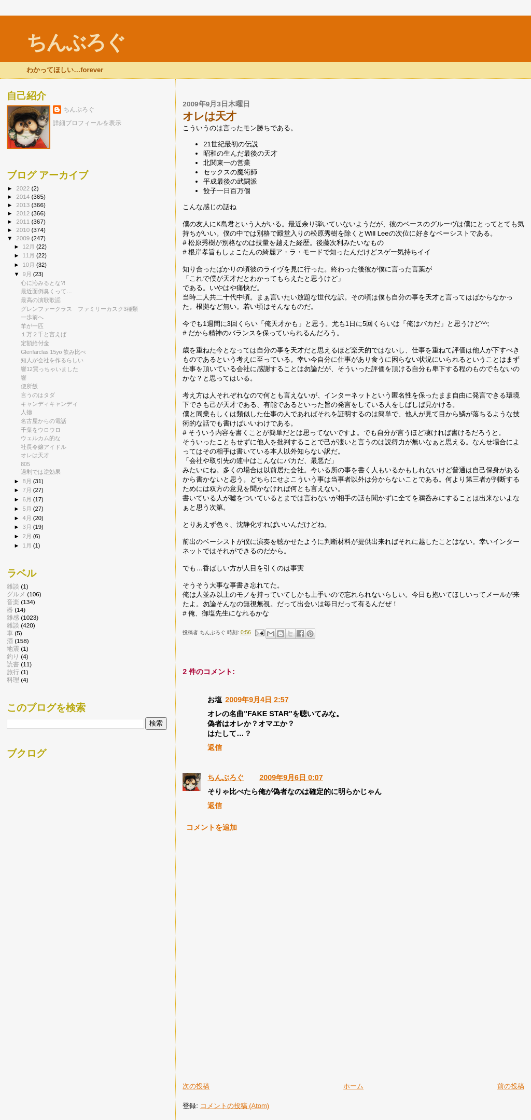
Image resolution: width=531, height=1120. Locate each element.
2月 (28, 536)
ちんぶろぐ (75, 42)
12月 (29, 246)
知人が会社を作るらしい (52, 360)
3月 (28, 527)
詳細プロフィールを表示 (87, 123)
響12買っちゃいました (49, 369)
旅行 (13, 671)
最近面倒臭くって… (46, 291)
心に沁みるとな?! (43, 283)
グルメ (16, 594)
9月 (28, 274)
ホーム (353, 1086)
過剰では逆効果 (41, 472)
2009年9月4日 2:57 (256, 699)
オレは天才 (35, 455)
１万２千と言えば (43, 334)
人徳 (26, 412)
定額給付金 (35, 343)
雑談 (13, 625)
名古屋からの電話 (43, 421)
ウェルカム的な (41, 438)
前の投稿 (510, 1086)
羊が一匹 (32, 326)
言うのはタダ (38, 395)
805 (25, 464)
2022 (23, 188)
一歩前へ (32, 317)
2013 (23, 204)
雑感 (13, 617)
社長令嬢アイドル (43, 447)
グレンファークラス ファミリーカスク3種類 (79, 309)
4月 (28, 518)
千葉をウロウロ (41, 430)
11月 (29, 255)
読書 (13, 664)
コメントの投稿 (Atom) (235, 1106)
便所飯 (29, 386)
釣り (13, 656)
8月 (28, 481)
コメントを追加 (211, 827)
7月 (28, 490)
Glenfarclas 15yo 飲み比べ (53, 352)
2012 (23, 213)
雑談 (13, 586)
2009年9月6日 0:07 (291, 777)
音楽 (13, 601)
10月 (29, 265)
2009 (23, 238)
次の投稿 (196, 1086)
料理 (13, 679)
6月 (28, 499)
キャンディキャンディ (49, 404)
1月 (28, 545)
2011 (23, 221)
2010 (23, 229)
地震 (13, 648)
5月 (28, 509)
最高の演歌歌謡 (41, 300)
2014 (23, 196)
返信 (214, 747)
